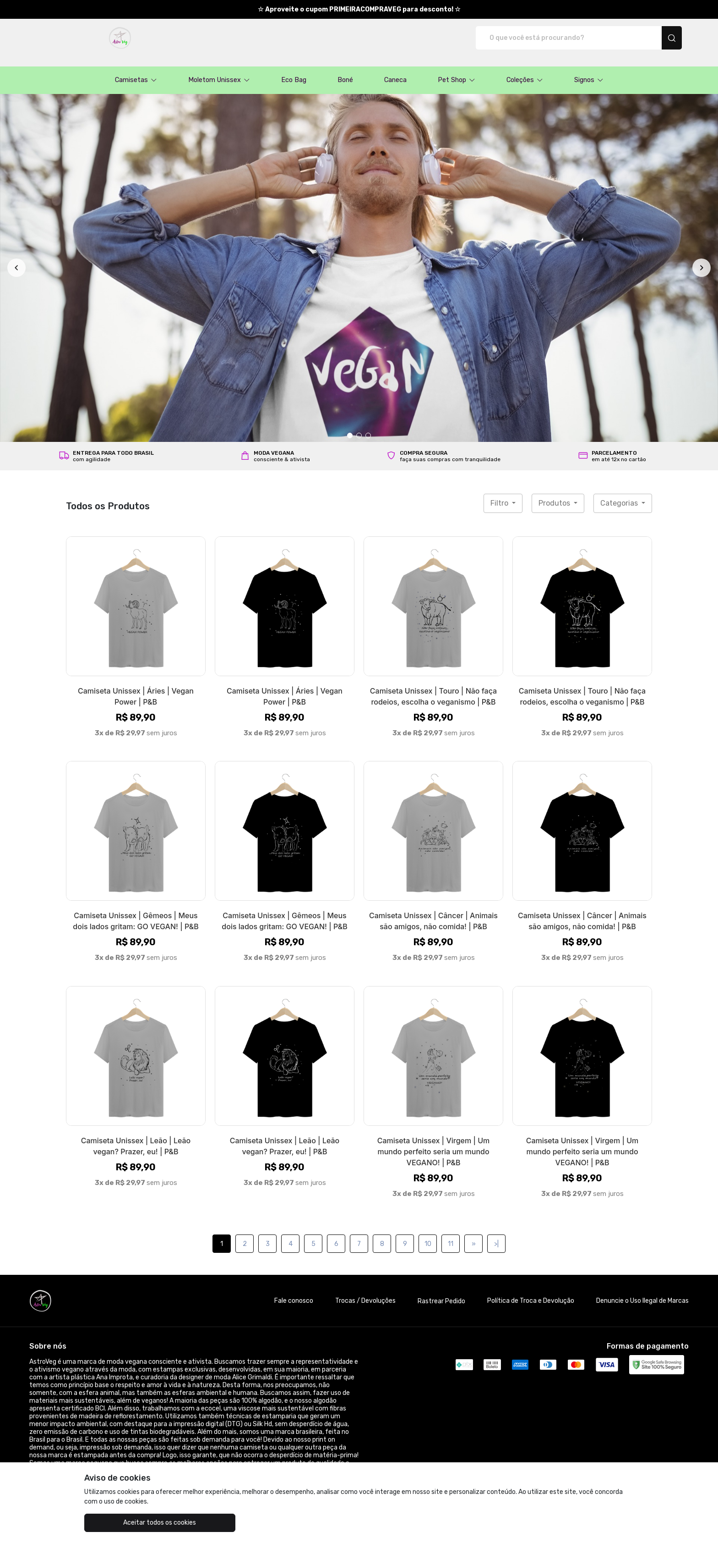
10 (427, 1234)
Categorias (620, 493)
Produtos (555, 493)
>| (496, 1234)
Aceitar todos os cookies (130, 1522)
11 (450, 1234)
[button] (136, 70)
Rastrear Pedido (441, 1291)
